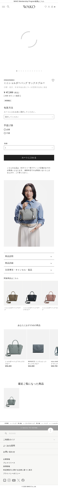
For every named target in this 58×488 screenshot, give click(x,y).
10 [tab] (36, 70)
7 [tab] (30, 70)
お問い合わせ (9, 452)
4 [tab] (23, 70)
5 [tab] (25, 70)
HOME (7, 423)
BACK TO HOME (30, 428)
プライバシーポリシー (11, 473)
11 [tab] (39, 70)
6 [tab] (27, 70)
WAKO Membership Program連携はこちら (29, 1)
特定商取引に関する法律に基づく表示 (17, 470)
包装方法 (8, 107)
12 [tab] (41, 70)
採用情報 (6, 466)
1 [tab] (16, 70)
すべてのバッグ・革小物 (32, 423)
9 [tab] (34, 70)
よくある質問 (9, 446)
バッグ (46, 423)
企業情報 (6, 459)
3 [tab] (21, 70)
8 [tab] (32, 70)
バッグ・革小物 (17, 423)
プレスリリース (9, 463)
